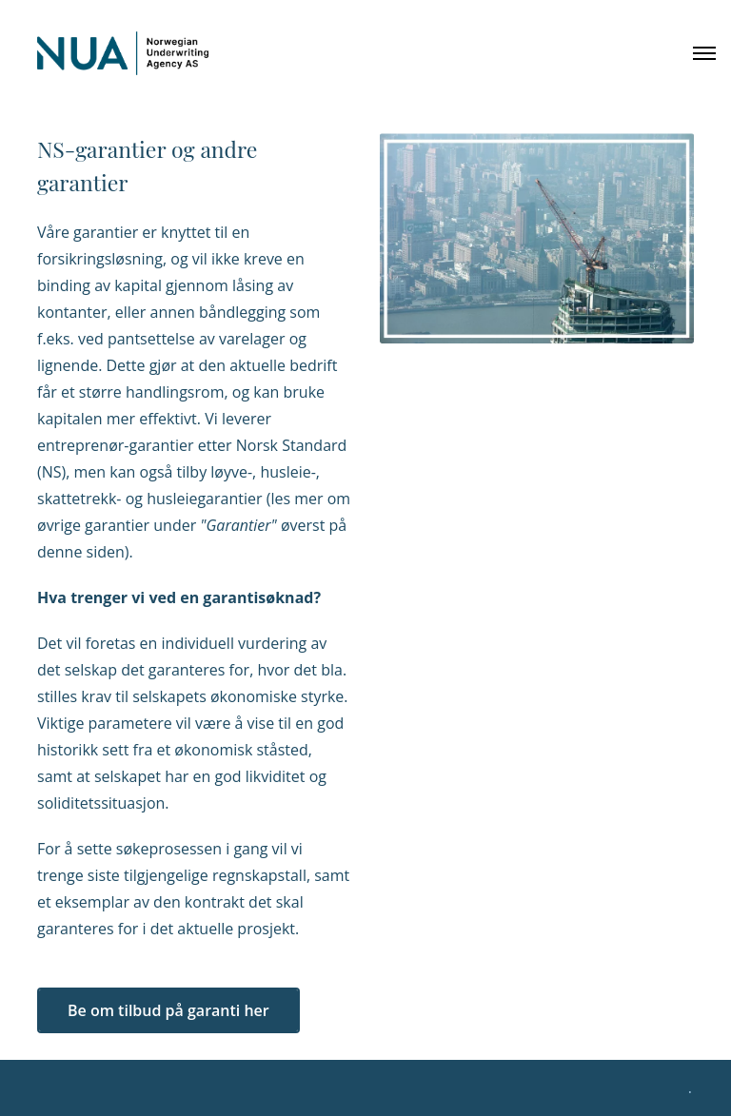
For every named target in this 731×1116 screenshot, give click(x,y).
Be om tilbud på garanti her (168, 1010)
